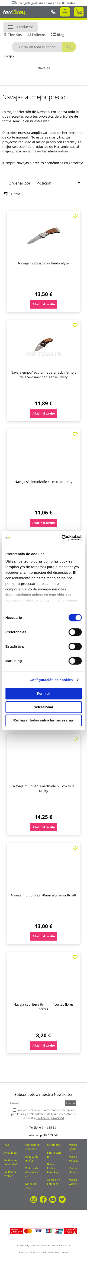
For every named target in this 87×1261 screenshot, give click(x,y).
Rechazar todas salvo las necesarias (43, 720)
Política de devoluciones (32, 1172)
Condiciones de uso (32, 1147)
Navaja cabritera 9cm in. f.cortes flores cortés (43, 1006)
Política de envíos (32, 1158)
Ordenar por (20, 183)
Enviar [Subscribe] (71, 1103)
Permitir (43, 693)
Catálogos (53, 1145)
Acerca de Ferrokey (53, 1182)
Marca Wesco (73, 1182)
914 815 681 (50, 1127)
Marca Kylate (73, 1147)
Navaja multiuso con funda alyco (43, 263)
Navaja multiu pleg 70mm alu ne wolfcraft (43, 895)
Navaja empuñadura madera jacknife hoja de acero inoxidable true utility (43, 374)
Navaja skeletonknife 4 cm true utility (43, 481)
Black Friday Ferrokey (52, 1168)
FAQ (6, 1145)
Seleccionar (43, 707)
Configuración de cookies (51, 680)
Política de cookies (10, 1174)
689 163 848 (50, 1135)
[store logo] (14, 12)
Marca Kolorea (74, 1158)
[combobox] (44, 47)
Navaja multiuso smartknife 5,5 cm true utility (43, 788)
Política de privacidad (10, 1162)
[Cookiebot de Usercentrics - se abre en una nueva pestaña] (62, 538)
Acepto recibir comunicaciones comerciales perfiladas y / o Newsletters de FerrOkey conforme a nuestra (43, 1114)
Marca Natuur (73, 1170)
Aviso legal (10, 1153)
